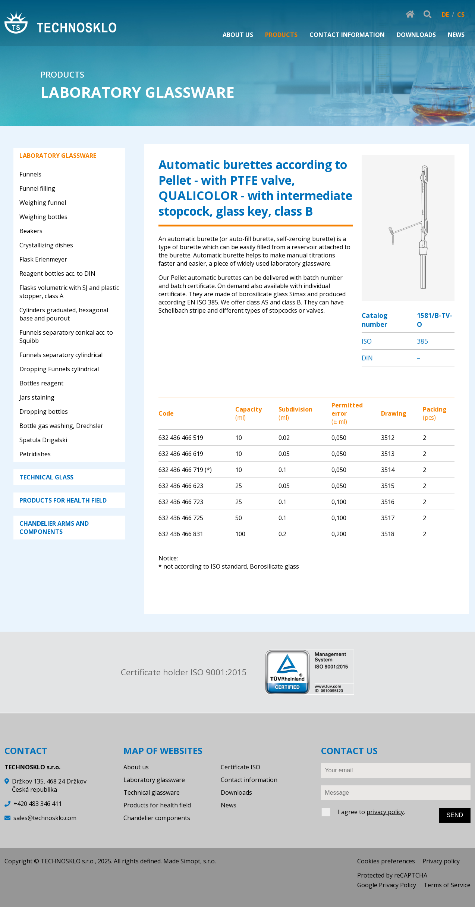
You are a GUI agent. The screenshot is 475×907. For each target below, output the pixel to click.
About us (136, 767)
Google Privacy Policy (386, 885)
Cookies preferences (386, 861)
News (228, 805)
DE (445, 14)
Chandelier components (156, 818)
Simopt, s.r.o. (198, 861)
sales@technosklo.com (44, 818)
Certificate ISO (240, 767)
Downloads (236, 792)
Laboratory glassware (154, 780)
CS (461, 14)
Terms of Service (447, 885)
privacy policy (385, 812)
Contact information (249, 780)
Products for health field (157, 805)
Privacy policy (441, 861)
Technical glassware (151, 792)
